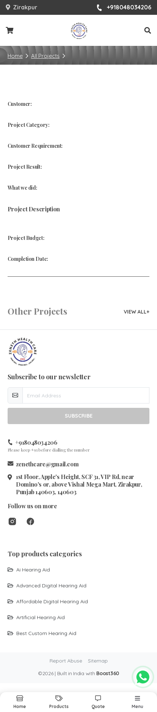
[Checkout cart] (9, 30)
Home (15, 55)
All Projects (45, 55)
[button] (147, 30)
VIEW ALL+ (136, 311)
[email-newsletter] (86, 395)
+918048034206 (124, 7)
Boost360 (107, 673)
